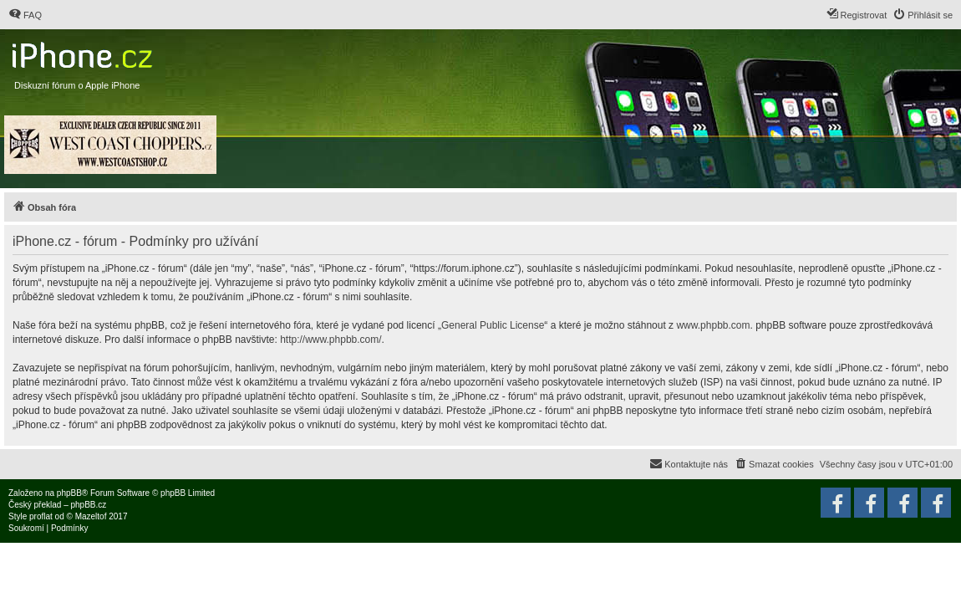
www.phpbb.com (713, 325)
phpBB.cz (88, 504)
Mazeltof (91, 516)
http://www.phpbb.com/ (330, 339)
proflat (41, 516)
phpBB (69, 493)
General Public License (492, 325)
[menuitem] (25, 15)
